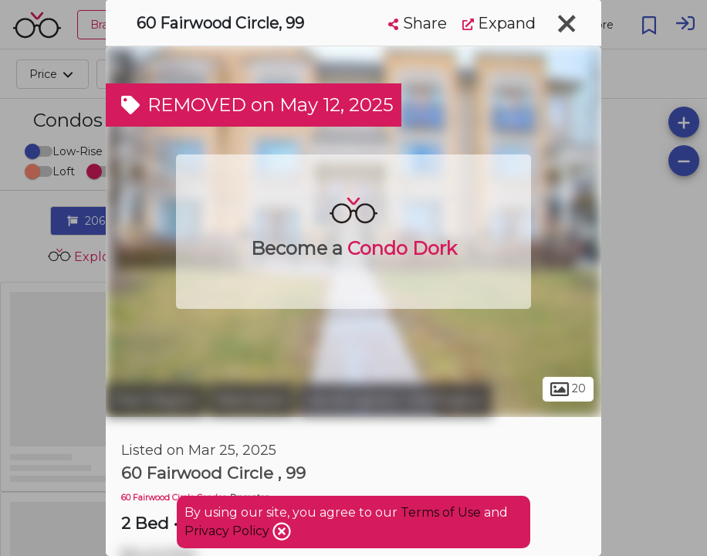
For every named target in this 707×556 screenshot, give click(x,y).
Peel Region (155, 400)
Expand (499, 23)
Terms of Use (441, 512)
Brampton (252, 400)
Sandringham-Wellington (395, 400)
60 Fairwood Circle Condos (173, 498)
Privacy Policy (228, 531)
